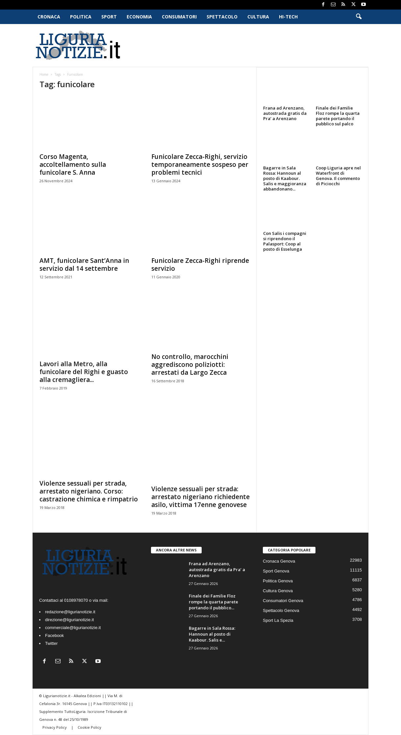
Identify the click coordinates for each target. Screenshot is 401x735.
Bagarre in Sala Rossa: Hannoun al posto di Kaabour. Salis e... (212, 634)
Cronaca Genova (279, 561)
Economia (139, 16)
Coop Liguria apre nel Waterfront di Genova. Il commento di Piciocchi (338, 176)
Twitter (51, 643)
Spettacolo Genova (281, 610)
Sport (109, 16)
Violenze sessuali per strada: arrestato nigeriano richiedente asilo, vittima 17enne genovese (200, 497)
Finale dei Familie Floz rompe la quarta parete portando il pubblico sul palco (338, 116)
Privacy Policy (55, 727)
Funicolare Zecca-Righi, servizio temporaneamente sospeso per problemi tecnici (199, 164)
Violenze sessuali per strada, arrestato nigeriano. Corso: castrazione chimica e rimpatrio (88, 491)
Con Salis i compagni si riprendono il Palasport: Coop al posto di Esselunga (284, 241)
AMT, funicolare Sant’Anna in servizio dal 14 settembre (84, 264)
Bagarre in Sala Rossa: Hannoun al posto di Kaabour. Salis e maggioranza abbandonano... (284, 178)
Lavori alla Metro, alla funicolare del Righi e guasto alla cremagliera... (83, 372)
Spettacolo (222, 16)
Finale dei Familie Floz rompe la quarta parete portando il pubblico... (213, 602)
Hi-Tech (288, 16)
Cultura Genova (278, 590)
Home (43, 74)
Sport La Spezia (278, 620)
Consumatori (179, 16)
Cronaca (49, 16)
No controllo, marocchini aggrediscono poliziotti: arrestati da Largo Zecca (189, 364)
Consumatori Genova (283, 600)
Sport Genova (276, 571)
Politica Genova (278, 580)
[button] (358, 17)
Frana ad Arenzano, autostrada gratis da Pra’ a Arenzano (285, 113)
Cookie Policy (89, 727)
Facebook (54, 635)
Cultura (258, 16)
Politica (80, 16)
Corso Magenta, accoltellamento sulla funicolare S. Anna (72, 164)
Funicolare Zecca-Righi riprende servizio (200, 264)
